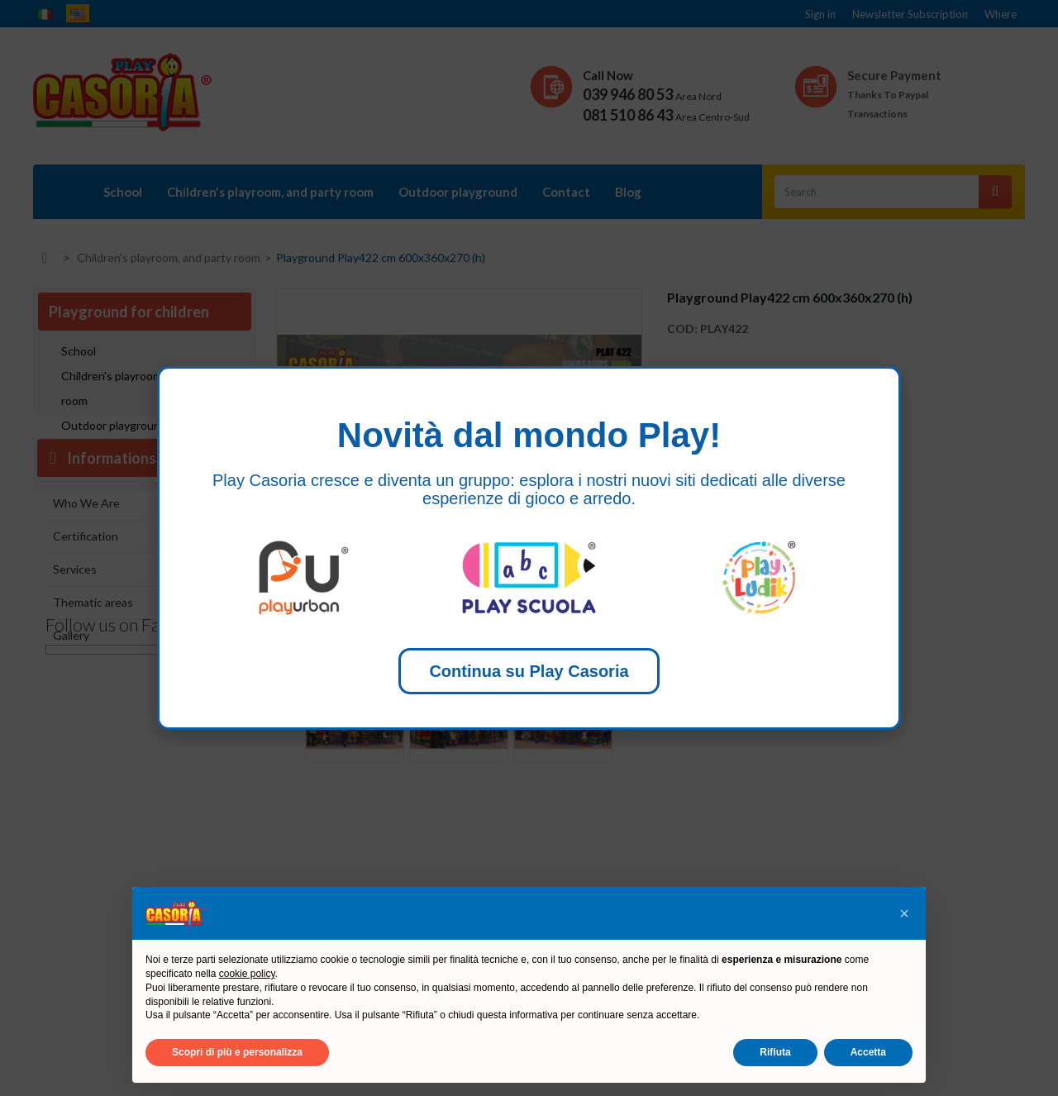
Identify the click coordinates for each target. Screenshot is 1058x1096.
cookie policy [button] (247, 973)
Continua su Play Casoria (528, 671)
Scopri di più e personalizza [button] (237, 1052)
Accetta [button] (868, 1052)
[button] (904, 913)
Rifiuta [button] (775, 1052)
